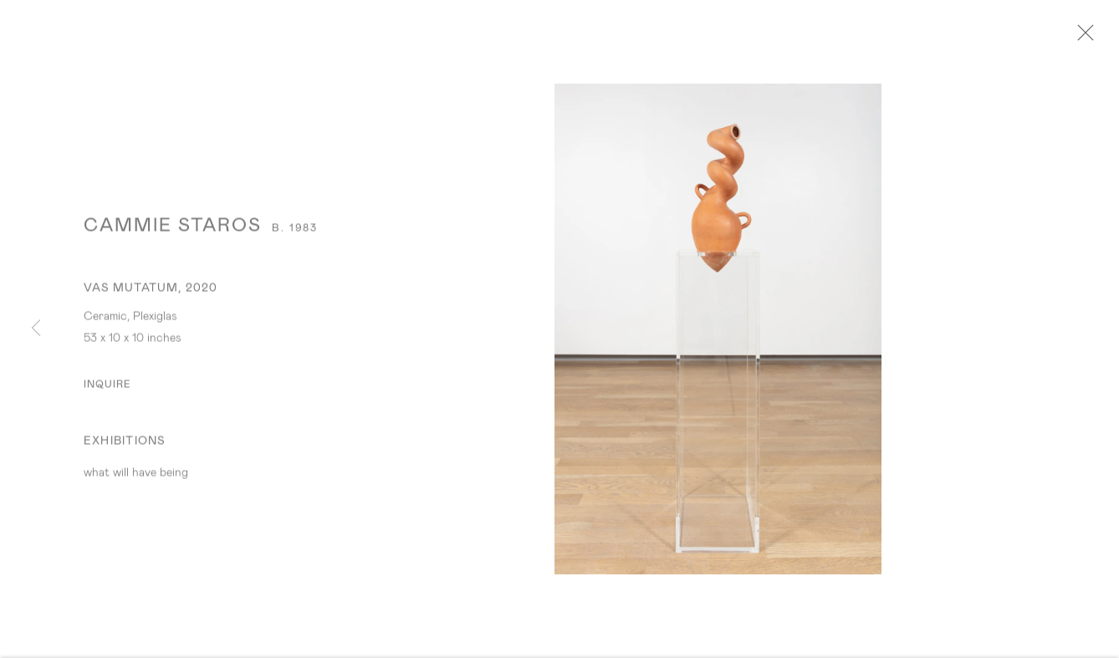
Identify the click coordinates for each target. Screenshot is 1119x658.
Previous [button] (36, 329)
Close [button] (1084, 37)
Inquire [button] (108, 388)
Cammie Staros (173, 229)
